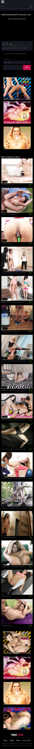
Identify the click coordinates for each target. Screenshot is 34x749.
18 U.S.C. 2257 (26, 740)
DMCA (18, 740)
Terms (12, 740)
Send (26, 67)
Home (5, 740)
